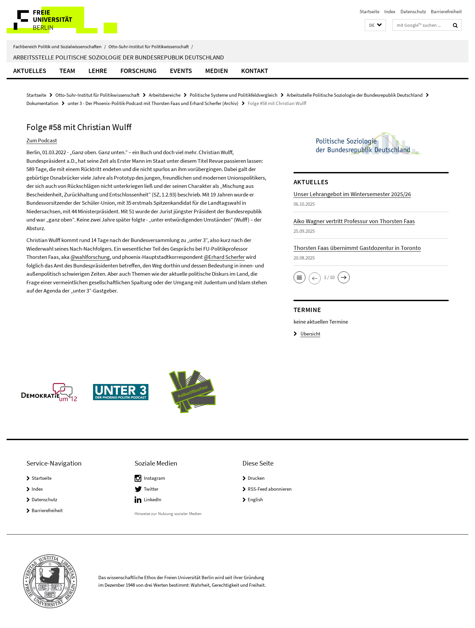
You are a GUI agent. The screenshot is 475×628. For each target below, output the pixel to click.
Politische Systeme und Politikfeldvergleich (233, 95)
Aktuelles (29, 70)
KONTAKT (254, 70)
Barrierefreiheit (446, 11)
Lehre (97, 70)
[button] (375, 25)
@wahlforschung (90, 257)
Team (67, 70)
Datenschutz (413, 11)
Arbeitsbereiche (164, 95)
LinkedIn (152, 499)
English (255, 499)
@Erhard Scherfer (224, 257)
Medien (216, 70)
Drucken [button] (256, 478)
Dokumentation (42, 103)
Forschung (138, 70)
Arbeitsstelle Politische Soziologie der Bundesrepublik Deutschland (118, 57)
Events (181, 70)
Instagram (154, 478)
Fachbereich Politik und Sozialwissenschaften (59, 46)
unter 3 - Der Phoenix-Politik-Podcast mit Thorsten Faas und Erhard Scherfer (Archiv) (153, 103)
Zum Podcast (41, 140)
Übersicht (307, 334)
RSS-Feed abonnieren (270, 489)
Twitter (151, 489)
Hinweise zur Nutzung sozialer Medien (168, 513)
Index (390, 11)
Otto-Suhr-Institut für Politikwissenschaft (151, 46)
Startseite (369, 11)
